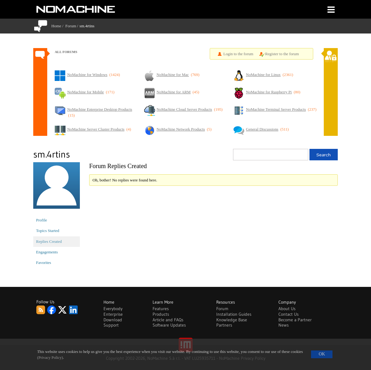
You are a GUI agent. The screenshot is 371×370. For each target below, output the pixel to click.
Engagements (47, 252)
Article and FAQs (168, 320)
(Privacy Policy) (50, 357)
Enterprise (113, 314)
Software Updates (169, 325)
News (283, 325)
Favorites (43, 262)
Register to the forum (282, 54)
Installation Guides (233, 314)
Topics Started (47, 230)
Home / (58, 26)
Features (161, 308)
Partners (224, 325)
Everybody (112, 308)
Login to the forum (238, 54)
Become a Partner (295, 320)
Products (161, 314)
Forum (70, 26)
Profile (41, 220)
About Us (286, 308)
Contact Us (288, 314)
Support (111, 325)
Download (112, 320)
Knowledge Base (231, 320)
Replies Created (49, 241)
